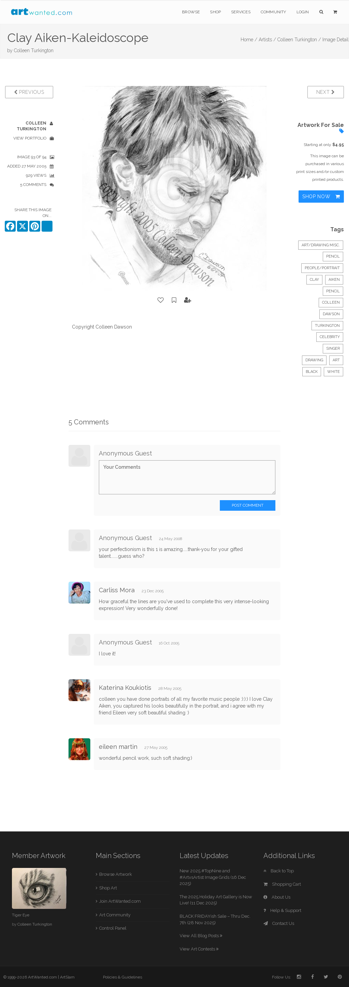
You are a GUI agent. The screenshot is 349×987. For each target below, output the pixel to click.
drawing (314, 360)
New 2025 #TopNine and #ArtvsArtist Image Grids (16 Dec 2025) (213, 877)
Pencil (333, 256)
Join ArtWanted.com (120, 901)
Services (241, 12)
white (333, 371)
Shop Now (321, 196)
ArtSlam (67, 977)
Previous (29, 92)
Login (303, 12)
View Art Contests (199, 949)
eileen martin (118, 746)
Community (273, 12)
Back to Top (278, 870)
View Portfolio (29, 138)
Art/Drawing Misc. (321, 245)
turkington (327, 325)
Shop (215, 12)
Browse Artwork (115, 874)
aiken (334, 279)
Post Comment (247, 505)
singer (333, 348)
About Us (276, 897)
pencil (333, 291)
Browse (191, 12)
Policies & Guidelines (122, 977)
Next (325, 92)
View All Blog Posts (201, 935)
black (312, 371)
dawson (331, 314)
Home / (249, 39)
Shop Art (108, 887)
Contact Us (278, 923)
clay (314, 279)
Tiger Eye (20, 915)
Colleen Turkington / (299, 39)
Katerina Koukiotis (125, 687)
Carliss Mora (117, 590)
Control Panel (112, 928)
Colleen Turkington (34, 50)
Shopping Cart (282, 884)
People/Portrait (322, 268)
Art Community (115, 914)
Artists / (267, 39)
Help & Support (282, 910)
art (336, 360)
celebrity (330, 337)
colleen (331, 302)
